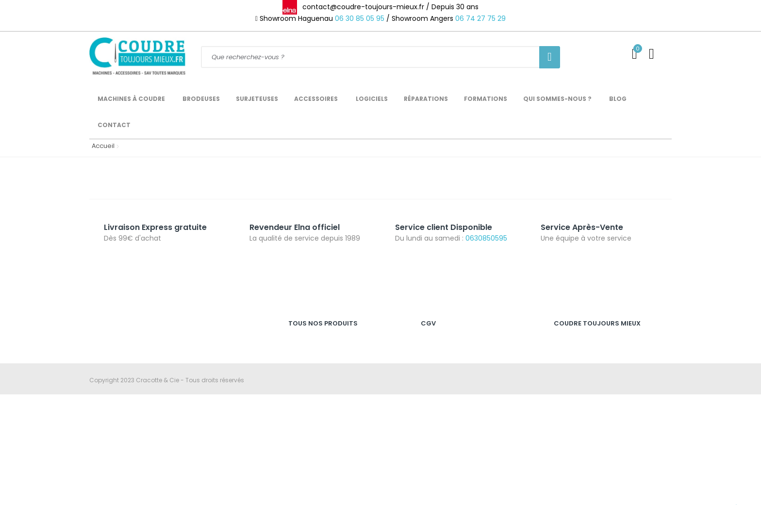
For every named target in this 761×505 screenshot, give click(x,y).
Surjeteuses (305, 362)
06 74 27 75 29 (480, 18)
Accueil (101, 145)
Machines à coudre (317, 346)
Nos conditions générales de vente (472, 362)
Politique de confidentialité (460, 377)
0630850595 (486, 238)
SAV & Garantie (576, 362)
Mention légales (444, 346)
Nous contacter (576, 409)
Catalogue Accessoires (589, 440)
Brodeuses (304, 377)
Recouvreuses (309, 393)
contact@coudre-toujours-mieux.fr (169, 393)
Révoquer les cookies (452, 393)
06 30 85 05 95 (359, 18)
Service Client (574, 346)
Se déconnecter (577, 425)
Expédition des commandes (596, 377)
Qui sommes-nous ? (584, 393)
